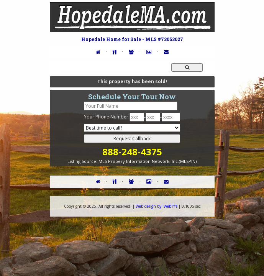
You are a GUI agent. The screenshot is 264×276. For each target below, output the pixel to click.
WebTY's (156, 206)
